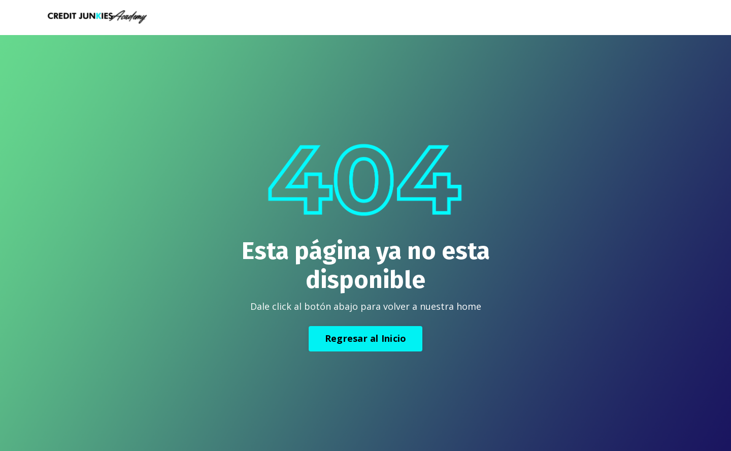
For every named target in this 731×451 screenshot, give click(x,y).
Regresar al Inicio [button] (366, 338)
